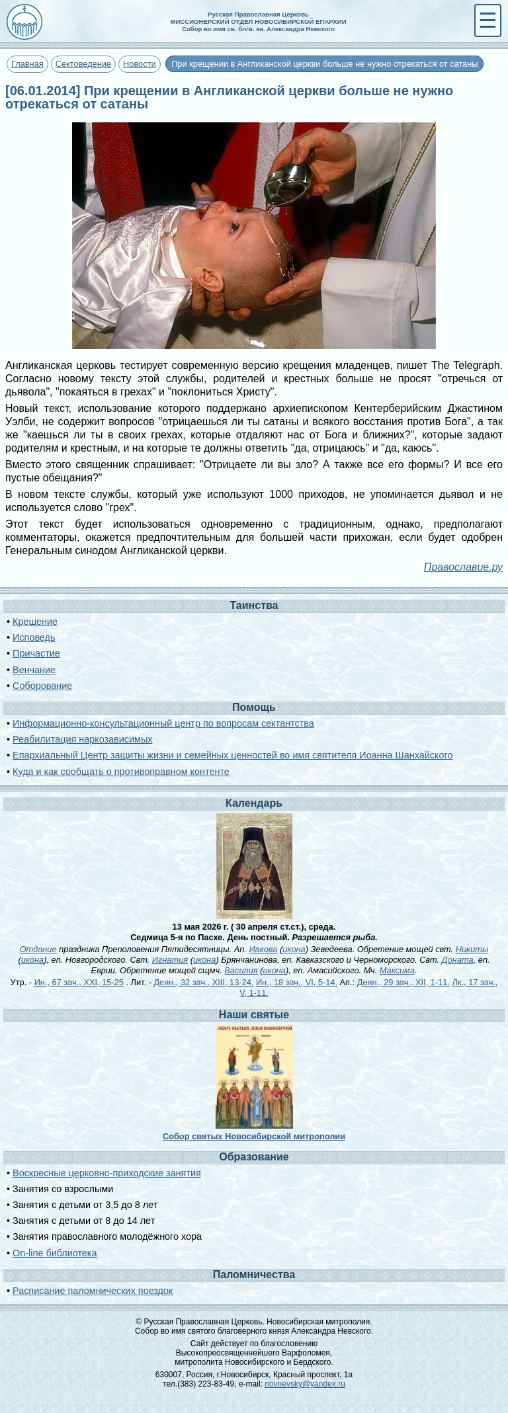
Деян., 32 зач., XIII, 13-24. (203, 982)
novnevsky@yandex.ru (305, 1384)
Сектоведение (83, 64)
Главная (27, 64)
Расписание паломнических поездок (93, 1290)
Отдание (38, 949)
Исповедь (34, 637)
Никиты (472, 949)
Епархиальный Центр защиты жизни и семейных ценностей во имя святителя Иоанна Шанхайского (232, 755)
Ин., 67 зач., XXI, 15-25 (79, 982)
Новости (139, 64)
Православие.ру (463, 567)
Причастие (36, 653)
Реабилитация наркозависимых (82, 739)
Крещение (35, 621)
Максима (397, 970)
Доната (458, 960)
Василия (240, 970)
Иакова (263, 949)
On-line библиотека (55, 1253)
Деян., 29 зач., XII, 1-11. (403, 982)
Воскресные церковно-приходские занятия (107, 1173)
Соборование (42, 685)
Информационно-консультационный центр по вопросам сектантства (163, 723)
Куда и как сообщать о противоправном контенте (121, 771)
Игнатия (170, 960)
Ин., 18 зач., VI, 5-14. (296, 982)
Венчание (34, 670)
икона (293, 949)
